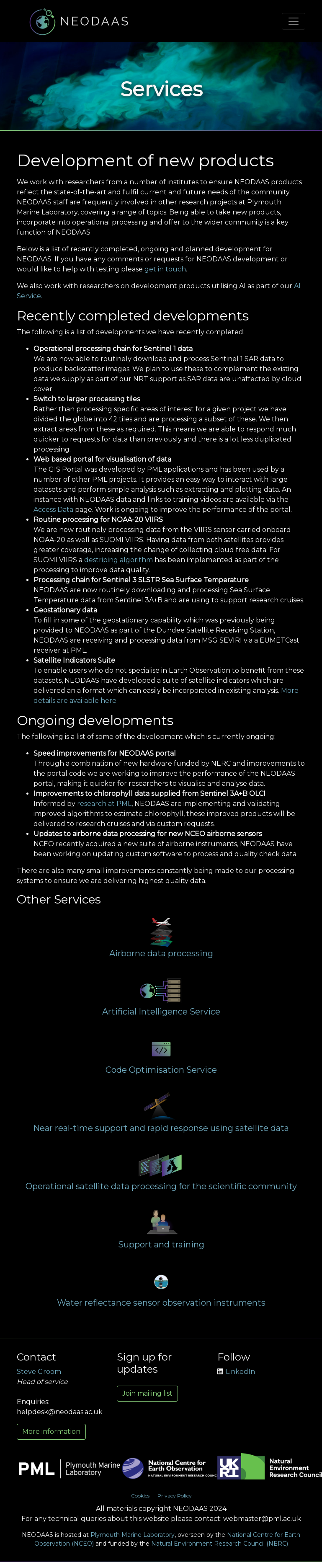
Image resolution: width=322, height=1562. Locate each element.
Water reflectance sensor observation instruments (161, 1303)
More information (51, 1431)
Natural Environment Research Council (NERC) (219, 1543)
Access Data (53, 510)
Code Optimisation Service (161, 1070)
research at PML (104, 804)
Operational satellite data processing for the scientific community (161, 1186)
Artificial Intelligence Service (161, 1012)
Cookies (140, 1495)
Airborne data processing (161, 953)
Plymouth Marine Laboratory (132, 1535)
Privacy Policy (174, 1495)
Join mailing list (147, 1393)
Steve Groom (39, 1372)
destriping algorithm (118, 560)
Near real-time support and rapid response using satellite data (161, 1128)
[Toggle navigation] (293, 21)
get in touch (165, 269)
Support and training (161, 1244)
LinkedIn (236, 1372)
